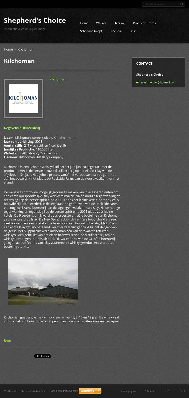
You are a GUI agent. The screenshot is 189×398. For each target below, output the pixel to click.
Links (132, 32)
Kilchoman (57, 81)
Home (84, 24)
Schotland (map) (91, 32)
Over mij (119, 24)
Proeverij (116, 32)
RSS (167, 391)
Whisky (101, 24)
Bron (7, 342)
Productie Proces (144, 24)
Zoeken (182, 4)
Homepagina (128, 391)
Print (182, 391)
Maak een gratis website (64, 391)
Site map (150, 391)
